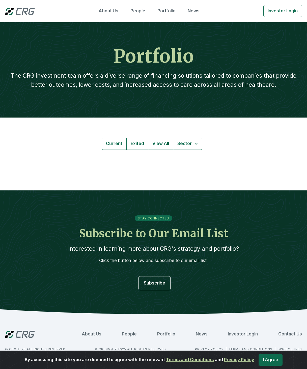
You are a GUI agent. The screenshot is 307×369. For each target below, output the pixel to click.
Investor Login (283, 10)
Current (114, 143)
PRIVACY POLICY (209, 349)
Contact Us (290, 333)
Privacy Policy (239, 359)
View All (160, 143)
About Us (108, 10)
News (194, 10)
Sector (185, 143)
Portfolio (166, 10)
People (137, 10)
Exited (137, 143)
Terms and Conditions (190, 359)
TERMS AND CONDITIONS (251, 349)
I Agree (270, 359)
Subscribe (154, 283)
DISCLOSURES (289, 349)
